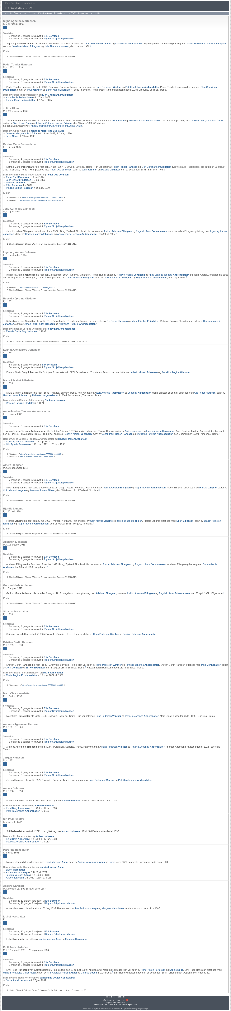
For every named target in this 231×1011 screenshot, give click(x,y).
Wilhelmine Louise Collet (19, 972)
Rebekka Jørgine (176, 372)
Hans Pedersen (108, 87)
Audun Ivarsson (17, 872)
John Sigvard (18, 180)
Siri (35, 667)
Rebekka (45, 395)
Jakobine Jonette (42, 490)
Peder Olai (60, 169)
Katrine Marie (20, 100)
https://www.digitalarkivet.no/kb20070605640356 (42, 198)
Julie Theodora (56, 46)
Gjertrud (89, 972)
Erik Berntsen (118, 1002)
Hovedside (7, 13)
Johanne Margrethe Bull (207, 120)
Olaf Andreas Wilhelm (62, 972)
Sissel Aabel (18, 980)
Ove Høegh (22, 123)
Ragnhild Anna (151, 231)
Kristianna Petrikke (77, 324)
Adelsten (106, 593)
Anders (71, 831)
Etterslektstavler (45, 13)
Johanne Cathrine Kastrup (54, 123)
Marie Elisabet (145, 321)
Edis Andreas (110, 393)
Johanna (139, 393)
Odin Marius (14, 490)
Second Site (115, 1009)
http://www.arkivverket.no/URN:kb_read (36, 287)
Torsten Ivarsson (18, 875)
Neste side (95, 13)
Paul (34, 90)
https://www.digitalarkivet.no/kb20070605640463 (42, 685)
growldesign (144, 1009)
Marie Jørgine (22, 675)
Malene (110, 169)
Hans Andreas (15, 395)
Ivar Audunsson (56, 862)
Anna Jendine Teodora (77, 234)
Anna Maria (128, 43)
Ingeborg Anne (160, 431)
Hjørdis (208, 487)
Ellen (14, 185)
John (89, 169)
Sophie (176, 970)
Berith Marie (59, 90)
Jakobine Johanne (144, 120)
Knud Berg (17, 808)
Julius (118, 120)
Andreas (133, 431)
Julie (12, 136)
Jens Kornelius (80, 277)
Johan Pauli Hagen (39, 324)
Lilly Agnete (18, 444)
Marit (211, 665)
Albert (184, 521)
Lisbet (112, 862)
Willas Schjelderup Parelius (206, 43)
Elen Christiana (57, 95)
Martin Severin (97, 43)
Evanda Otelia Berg (22, 331)
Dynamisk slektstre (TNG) (65, 13)
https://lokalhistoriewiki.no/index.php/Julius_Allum (56, 126)
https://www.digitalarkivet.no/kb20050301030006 (40, 454)
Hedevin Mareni (39, 234)
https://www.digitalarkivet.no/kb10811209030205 (40, 200)
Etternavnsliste (20, 13)
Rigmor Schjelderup (59, 38)
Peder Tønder (125, 167)
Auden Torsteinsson (91, 862)
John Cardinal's (105, 1009)
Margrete (113, 908)
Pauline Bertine (19, 188)
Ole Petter (117, 321)
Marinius (16, 182)
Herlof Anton (153, 970)
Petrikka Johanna (142, 87)
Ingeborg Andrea (20, 441)
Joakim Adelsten (26, 46)
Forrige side (83, 13)
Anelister (32, 13)
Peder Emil (17, 177)
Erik (51, 36)
